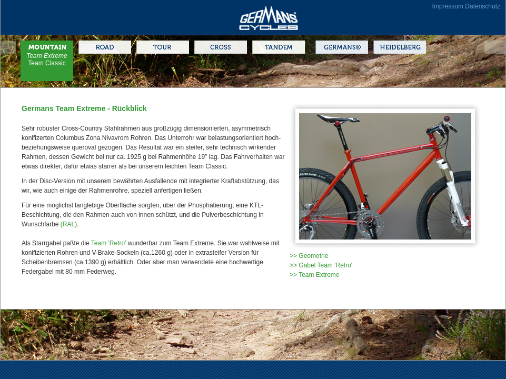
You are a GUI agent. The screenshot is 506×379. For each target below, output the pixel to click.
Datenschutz (482, 6)
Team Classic (46, 63)
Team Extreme (46, 55)
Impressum (447, 6)
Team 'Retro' (108, 243)
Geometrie (313, 256)
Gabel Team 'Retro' (325, 265)
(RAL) (69, 224)
